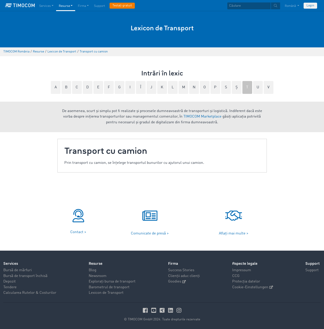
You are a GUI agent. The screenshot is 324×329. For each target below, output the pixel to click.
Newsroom (97, 276)
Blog (92, 270)
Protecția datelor (246, 281)
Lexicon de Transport (106, 293)
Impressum (241, 270)
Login (310, 5)
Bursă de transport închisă (25, 276)
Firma (173, 263)
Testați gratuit (122, 5)
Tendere (10, 287)
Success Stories (181, 270)
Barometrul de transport (109, 287)
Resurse (95, 263)
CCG (236, 276)
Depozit (9, 281)
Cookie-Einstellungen (252, 287)
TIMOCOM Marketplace (202, 116)
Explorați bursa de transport (112, 281)
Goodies (177, 281)
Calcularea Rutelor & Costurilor (29, 293)
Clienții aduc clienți (184, 276)
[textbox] (253, 6)
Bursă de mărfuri (17, 270)
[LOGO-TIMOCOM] (20, 5)
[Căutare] (249, 6)
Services (10, 263)
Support (312, 270)
